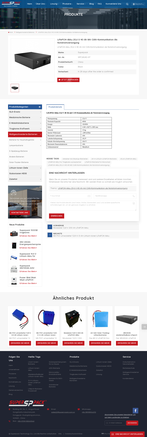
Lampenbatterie (16, 145)
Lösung (53, 4)
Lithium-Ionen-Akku (34, 369)
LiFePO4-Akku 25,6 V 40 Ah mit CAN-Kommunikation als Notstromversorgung (78, 165)
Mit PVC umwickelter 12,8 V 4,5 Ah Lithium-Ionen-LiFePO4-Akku (20, 334)
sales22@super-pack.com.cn (63, 412)
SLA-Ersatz (14, 112)
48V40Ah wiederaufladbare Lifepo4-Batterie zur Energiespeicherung (127, 334)
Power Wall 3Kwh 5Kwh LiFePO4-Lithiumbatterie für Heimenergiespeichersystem (30, 279)
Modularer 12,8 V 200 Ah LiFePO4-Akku (73, 334)
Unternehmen (14, 369)
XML (60, 434)
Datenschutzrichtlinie (73, 434)
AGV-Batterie (54, 368)
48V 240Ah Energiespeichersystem (30, 243)
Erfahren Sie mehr (28, 236)
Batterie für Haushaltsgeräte (21, 140)
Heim (29, 4)
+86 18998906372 (89, 412)
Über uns (40, 4)
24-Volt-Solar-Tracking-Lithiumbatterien (100, 334)
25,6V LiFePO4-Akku (128, 159)
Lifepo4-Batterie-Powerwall (35, 390)
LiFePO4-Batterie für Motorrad (97, 162)
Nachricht (13, 378)
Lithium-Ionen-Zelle (18, 168)
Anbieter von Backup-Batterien (75, 159)
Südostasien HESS (18, 174)
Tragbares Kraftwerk (19, 129)
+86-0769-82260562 (26, 421)
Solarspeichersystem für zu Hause (57, 363)
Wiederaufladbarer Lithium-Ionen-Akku (35, 375)
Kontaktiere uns (113, 4)
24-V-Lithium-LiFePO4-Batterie (104, 159)
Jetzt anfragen (68, 80)
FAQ (100, 4)
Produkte (67, 4)
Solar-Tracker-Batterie (18, 162)
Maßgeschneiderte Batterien (25, 32)
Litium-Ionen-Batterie (33, 363)
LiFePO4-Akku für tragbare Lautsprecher (64, 162)
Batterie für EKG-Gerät (56, 379)
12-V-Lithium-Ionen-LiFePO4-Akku (34, 383)
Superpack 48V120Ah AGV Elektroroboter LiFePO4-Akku (27, 267)
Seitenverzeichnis (16, 390)
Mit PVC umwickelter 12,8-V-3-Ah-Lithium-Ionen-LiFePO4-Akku (46, 334)
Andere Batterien (16, 157)
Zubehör (13, 179)
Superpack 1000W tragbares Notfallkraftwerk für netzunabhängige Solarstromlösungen (29, 232)
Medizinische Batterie (19, 118)
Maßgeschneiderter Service (131, 373)
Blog (91, 4)
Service (80, 4)
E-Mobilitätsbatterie (19, 123)
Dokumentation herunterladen (129, 363)
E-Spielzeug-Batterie (18, 151)
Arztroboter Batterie (53, 386)
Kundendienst (128, 378)
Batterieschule (128, 368)
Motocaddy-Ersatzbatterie (55, 373)
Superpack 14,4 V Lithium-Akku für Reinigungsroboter (29, 255)
